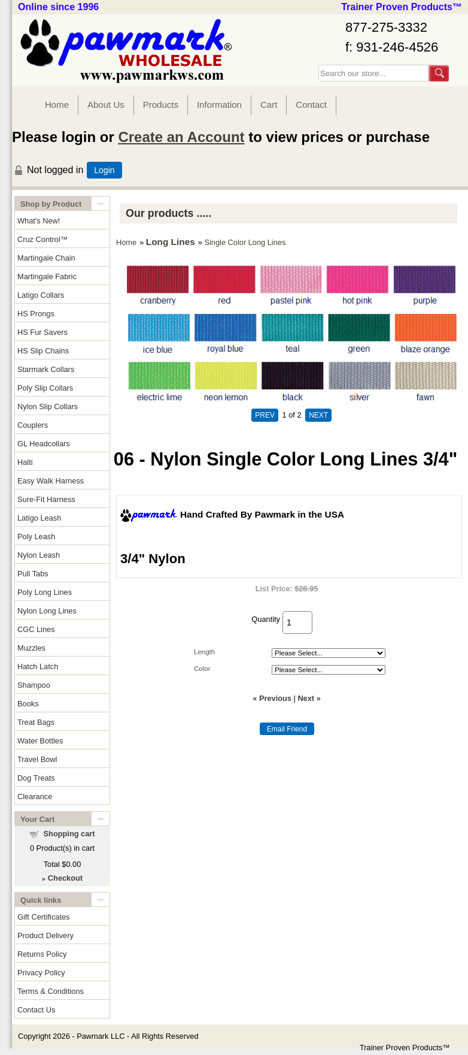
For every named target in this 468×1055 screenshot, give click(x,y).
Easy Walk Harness (50, 480)
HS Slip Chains (43, 350)
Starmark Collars (45, 369)
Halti (25, 462)
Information (219, 104)
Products (160, 104)
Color (202, 668)
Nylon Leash (38, 555)
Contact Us (36, 1009)
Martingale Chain (46, 257)
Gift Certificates (43, 916)
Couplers (32, 425)
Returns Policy (42, 954)
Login (104, 170)
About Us (105, 104)
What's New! (38, 220)
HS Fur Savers (42, 332)
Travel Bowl (37, 759)
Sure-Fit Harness (46, 499)
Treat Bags (35, 722)
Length (204, 651)
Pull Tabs (32, 573)
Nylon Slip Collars (47, 406)
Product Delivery (45, 935)
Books (28, 703)
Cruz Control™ (42, 239)
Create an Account (181, 137)
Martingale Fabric (47, 276)
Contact (311, 104)
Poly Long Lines (44, 592)
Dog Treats (36, 777)
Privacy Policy (41, 972)
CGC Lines (36, 629)
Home (57, 104)
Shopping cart (69, 833)
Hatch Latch (37, 666)
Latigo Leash (39, 517)
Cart (268, 104)
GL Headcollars (43, 443)
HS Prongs (35, 313)
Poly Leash (36, 536)
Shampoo (33, 685)
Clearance (34, 796)
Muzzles (31, 647)
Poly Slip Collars (45, 387)
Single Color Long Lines (244, 242)
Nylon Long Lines (47, 610)
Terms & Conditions (50, 991)
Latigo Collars (40, 295)
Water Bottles (40, 740)
